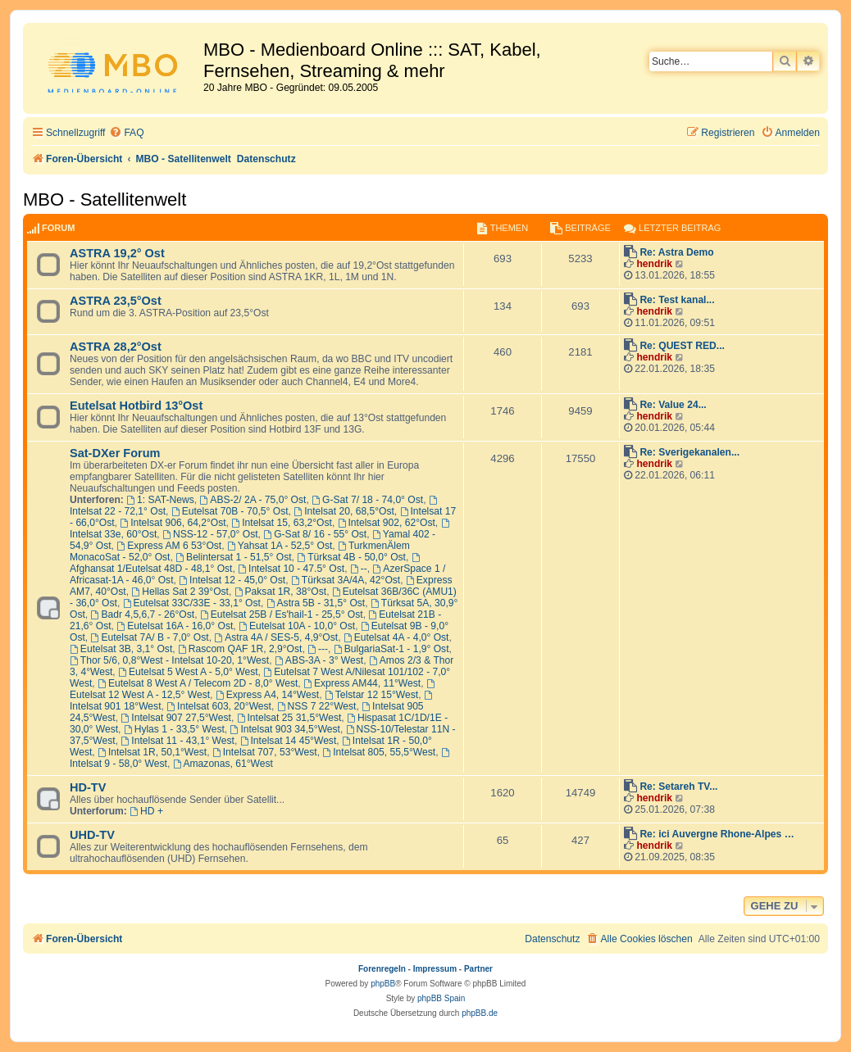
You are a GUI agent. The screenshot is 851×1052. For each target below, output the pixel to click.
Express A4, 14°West (267, 695)
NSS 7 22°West (317, 706)
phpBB (383, 983)
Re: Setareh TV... (678, 786)
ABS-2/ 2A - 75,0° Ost (252, 500)
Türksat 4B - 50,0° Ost (351, 557)
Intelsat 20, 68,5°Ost (344, 511)
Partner (478, 968)
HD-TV (88, 787)
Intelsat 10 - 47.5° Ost (291, 568)
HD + (146, 811)
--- (317, 649)
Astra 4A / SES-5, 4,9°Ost (276, 637)
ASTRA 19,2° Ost (117, 253)
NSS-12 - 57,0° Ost (210, 534)
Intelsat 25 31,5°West (289, 717)
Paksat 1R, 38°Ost (280, 591)
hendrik (654, 264)
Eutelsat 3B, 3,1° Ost (121, 649)
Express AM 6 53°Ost (168, 545)
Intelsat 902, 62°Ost (386, 522)
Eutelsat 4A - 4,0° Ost (396, 637)
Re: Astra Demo (676, 252)
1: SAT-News (160, 500)
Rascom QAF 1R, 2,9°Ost (240, 649)
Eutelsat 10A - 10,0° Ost (297, 626)
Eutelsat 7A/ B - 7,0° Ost (150, 637)
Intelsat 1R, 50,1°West (152, 752)
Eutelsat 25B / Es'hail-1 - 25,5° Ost (281, 614)
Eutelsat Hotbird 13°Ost (136, 405)
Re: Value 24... (672, 404)
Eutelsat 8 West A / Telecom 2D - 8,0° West (198, 683)
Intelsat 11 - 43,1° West (177, 740)
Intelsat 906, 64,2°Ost (172, 522)
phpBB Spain (441, 998)
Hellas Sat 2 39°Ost (180, 591)
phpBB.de (480, 1013)
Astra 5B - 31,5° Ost (316, 603)
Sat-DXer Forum (115, 453)
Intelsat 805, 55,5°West (378, 752)
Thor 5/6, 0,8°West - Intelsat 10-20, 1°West (169, 660)
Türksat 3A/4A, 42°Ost (345, 580)
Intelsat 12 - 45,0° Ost (232, 580)
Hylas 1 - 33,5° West (174, 729)
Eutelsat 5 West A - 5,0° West (188, 672)
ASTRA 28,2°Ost (116, 346)
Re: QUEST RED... (681, 345)
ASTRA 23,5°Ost (116, 300)
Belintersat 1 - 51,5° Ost (233, 557)
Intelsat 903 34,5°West (285, 729)
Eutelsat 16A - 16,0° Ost (174, 626)
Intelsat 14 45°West (288, 740)
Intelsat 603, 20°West (218, 706)
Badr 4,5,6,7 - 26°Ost (143, 614)
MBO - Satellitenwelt (104, 199)
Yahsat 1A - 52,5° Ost (279, 545)
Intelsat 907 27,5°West (175, 717)
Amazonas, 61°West (223, 763)
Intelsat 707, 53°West (264, 752)
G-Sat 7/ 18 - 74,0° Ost (367, 500)
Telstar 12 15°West (371, 695)
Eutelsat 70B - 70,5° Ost (230, 511)
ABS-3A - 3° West (319, 660)
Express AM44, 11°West (362, 683)
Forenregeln (382, 968)
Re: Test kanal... (676, 300)
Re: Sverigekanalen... (689, 452)
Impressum (435, 968)
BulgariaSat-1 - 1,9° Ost (391, 649)
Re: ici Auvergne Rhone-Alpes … (716, 834)
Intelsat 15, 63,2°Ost (281, 522)
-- (358, 568)
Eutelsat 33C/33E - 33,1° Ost (192, 603)
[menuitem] (126, 133)
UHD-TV (92, 834)
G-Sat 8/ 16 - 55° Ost (314, 534)
